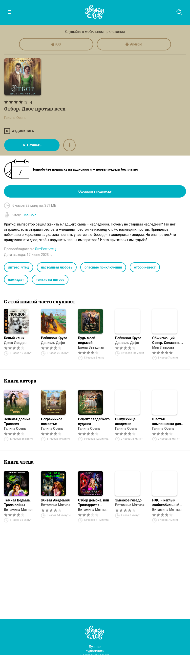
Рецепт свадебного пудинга (94, 421)
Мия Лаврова (163, 347)
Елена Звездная (91, 347)
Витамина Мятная (18, 510)
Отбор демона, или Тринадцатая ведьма (93, 502)
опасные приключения (103, 267)
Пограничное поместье (51, 421)
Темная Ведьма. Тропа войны (17, 502)
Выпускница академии (125, 421)
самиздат (16, 280)
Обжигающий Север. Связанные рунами (167, 340)
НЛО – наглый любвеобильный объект (165, 502)
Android (134, 44)
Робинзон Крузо (54, 338)
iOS (56, 44)
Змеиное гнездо (128, 500)
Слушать (31, 145)
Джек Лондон (15, 343)
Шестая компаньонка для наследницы (166, 421)
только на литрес (50, 280)
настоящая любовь (57, 267)
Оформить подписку (95, 191)
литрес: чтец (18, 267)
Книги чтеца (19, 462)
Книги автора (20, 381)
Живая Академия (55, 500)
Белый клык (14, 338)
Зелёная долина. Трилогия (17, 421)
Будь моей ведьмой (86, 340)
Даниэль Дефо (53, 343)
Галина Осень (15, 428)
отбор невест (145, 267)
